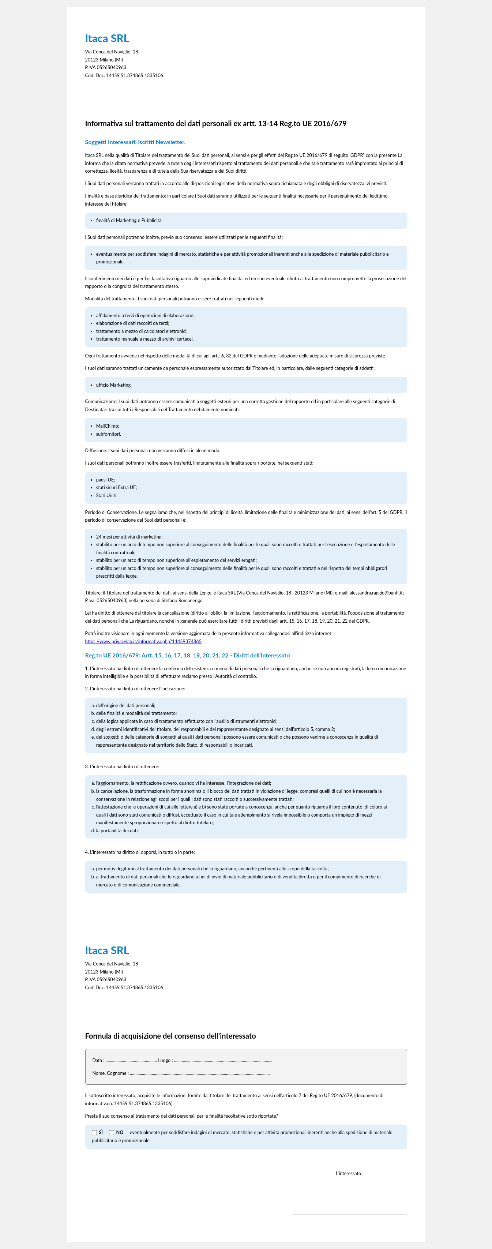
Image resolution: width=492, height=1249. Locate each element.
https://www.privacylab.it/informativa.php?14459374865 (143, 641)
